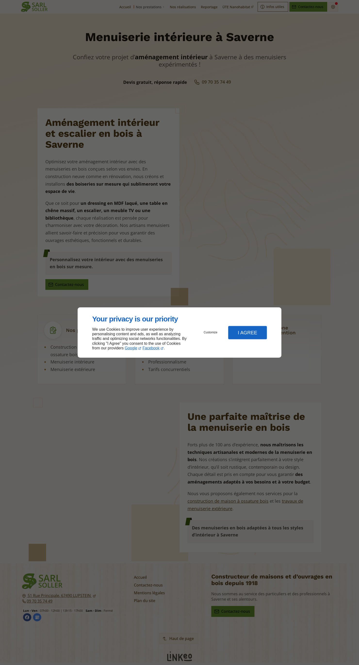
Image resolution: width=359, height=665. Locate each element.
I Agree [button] (247, 332)
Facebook (151, 348)
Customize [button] (211, 332)
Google (131, 348)
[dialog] (179, 332)
